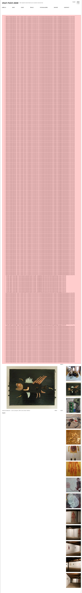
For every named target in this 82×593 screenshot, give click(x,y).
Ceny (22, 7)
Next (62, 410)
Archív (56, 7)
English (74, 1)
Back (61, 364)
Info (13, 7)
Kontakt (66, 7)
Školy (32, 7)
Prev (56, 410)
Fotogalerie (44, 7)
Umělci (4, 7)
